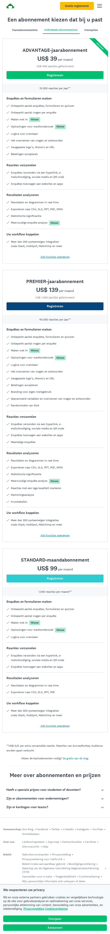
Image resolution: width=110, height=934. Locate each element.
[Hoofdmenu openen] (99, 6)
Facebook (42, 829)
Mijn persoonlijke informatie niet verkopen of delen (54, 881)
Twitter (55, 829)
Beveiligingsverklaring (82, 864)
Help (45, 846)
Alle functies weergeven (55, 535)
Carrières (90, 842)
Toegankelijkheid (65, 876)
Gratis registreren (77, 6)
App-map (53, 842)
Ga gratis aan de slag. (76, 758)
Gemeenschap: (12, 829)
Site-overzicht (30, 846)
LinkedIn (68, 829)
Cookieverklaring (56, 908)
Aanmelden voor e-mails (37, 876)
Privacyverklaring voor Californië (42, 859)
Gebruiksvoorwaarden (35, 854)
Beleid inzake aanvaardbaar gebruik (43, 864)
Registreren (55, 306)
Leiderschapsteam (33, 842)
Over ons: (9, 842)
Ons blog (27, 829)
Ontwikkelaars (30, 834)
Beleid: (7, 854)
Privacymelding (34, 908)
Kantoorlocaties (72, 842)
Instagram (83, 829)
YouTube (97, 829)
